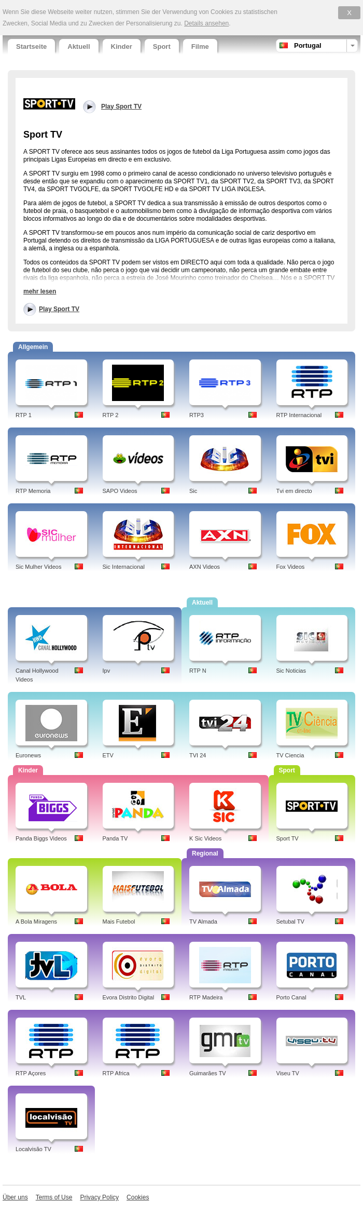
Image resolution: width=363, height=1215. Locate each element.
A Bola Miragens (36, 921)
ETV (108, 755)
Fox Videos (290, 567)
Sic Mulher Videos (38, 567)
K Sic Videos (205, 838)
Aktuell (78, 46)
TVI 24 (197, 755)
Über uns (15, 1197)
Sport (162, 46)
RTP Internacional (299, 415)
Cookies (138, 1197)
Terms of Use (54, 1197)
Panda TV (115, 838)
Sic (193, 491)
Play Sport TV (59, 309)
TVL (21, 997)
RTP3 (196, 415)
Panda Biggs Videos (41, 838)
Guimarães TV (207, 1073)
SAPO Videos (120, 491)
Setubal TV (290, 921)
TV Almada (203, 921)
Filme (200, 46)
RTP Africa (116, 1073)
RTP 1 (24, 415)
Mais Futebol (119, 921)
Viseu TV (287, 1073)
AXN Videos (204, 567)
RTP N (197, 670)
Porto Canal (291, 997)
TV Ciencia (290, 755)
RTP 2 (111, 415)
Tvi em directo (294, 491)
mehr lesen (39, 291)
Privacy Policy (99, 1197)
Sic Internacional (124, 567)
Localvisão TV (33, 1149)
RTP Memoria (33, 491)
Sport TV (287, 838)
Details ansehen (206, 23)
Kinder (121, 46)
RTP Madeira (205, 997)
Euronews (28, 755)
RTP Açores (31, 1073)
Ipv (106, 670)
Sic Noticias (291, 670)
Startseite (31, 46)
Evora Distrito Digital (129, 997)
